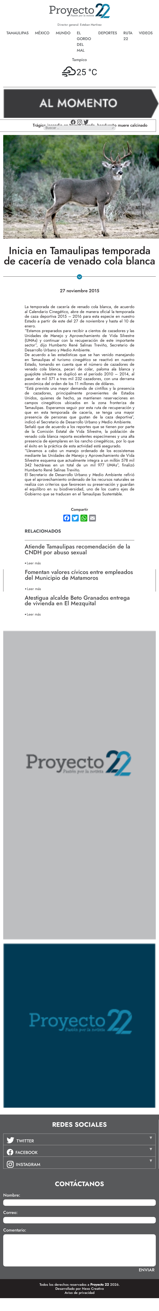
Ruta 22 (127, 36)
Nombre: (11, 1195)
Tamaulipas (17, 33)
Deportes (107, 33)
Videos (146, 33)
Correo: (10, 1212)
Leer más (34, 563)
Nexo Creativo (93, 1288)
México (42, 33)
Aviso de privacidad (79, 1292)
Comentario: (14, 1230)
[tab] (79, 1139)
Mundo (63, 33)
